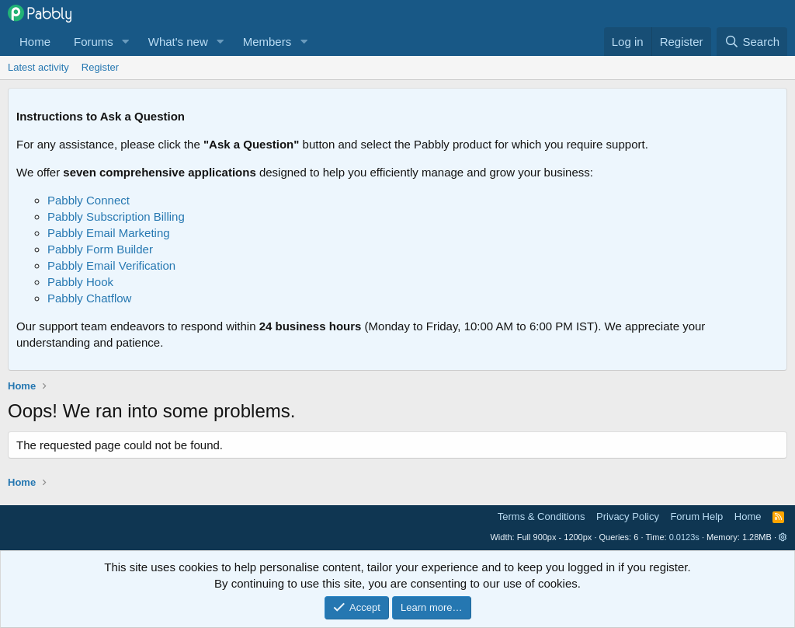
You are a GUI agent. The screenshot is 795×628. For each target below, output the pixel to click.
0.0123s (684, 537)
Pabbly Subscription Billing (116, 216)
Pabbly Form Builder (100, 249)
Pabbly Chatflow (89, 298)
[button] (126, 41)
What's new (178, 41)
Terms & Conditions (541, 516)
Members (267, 41)
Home (34, 41)
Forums (93, 41)
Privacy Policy (627, 516)
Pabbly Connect (88, 200)
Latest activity (38, 67)
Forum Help (696, 516)
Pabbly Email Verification (111, 265)
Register (100, 67)
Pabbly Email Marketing (108, 232)
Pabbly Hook (80, 281)
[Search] (752, 41)
